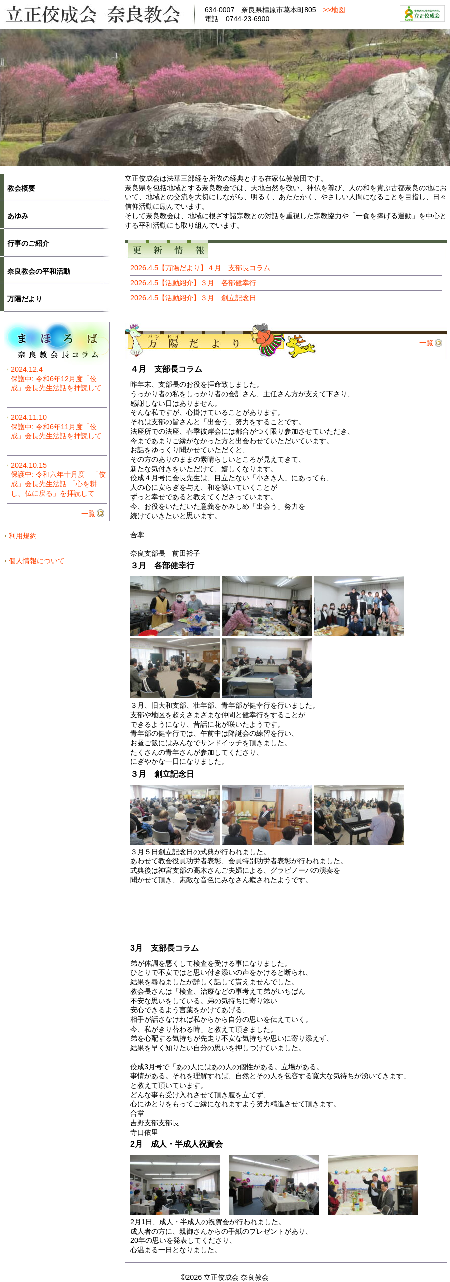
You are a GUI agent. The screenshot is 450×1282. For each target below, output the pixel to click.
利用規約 (23, 536)
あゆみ (18, 216)
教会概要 (22, 188)
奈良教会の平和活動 (39, 271)
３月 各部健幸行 (162, 565)
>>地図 (335, 10)
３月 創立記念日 (162, 774)
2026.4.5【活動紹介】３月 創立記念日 (193, 298)
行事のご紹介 (29, 243)
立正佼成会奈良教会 (97, 13)
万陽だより (25, 299)
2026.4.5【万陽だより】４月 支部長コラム (200, 268)
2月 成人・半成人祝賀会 (176, 1144)
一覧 (427, 343)
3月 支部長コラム (164, 948)
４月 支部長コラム (166, 369)
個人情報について (37, 561)
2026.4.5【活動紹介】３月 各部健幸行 (193, 283)
